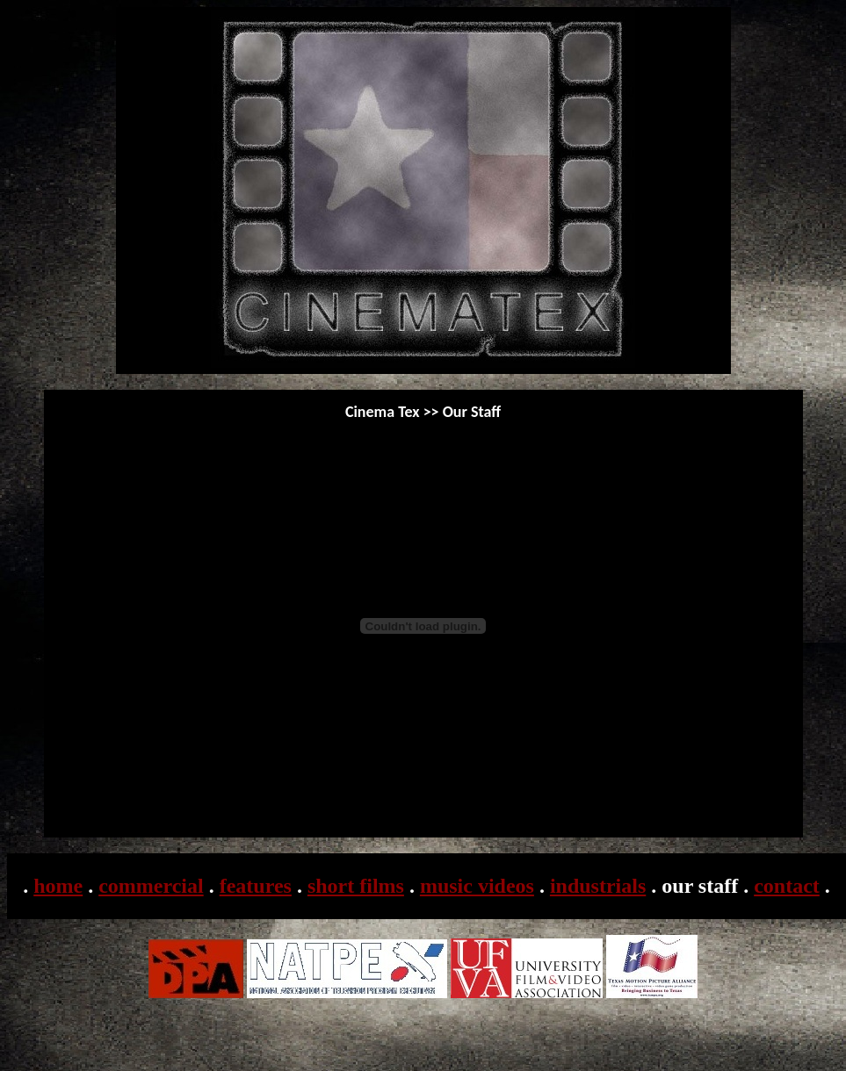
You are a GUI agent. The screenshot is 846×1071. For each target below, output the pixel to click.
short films (355, 885)
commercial (151, 885)
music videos (477, 885)
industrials (598, 885)
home (58, 885)
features (256, 885)
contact (787, 885)
